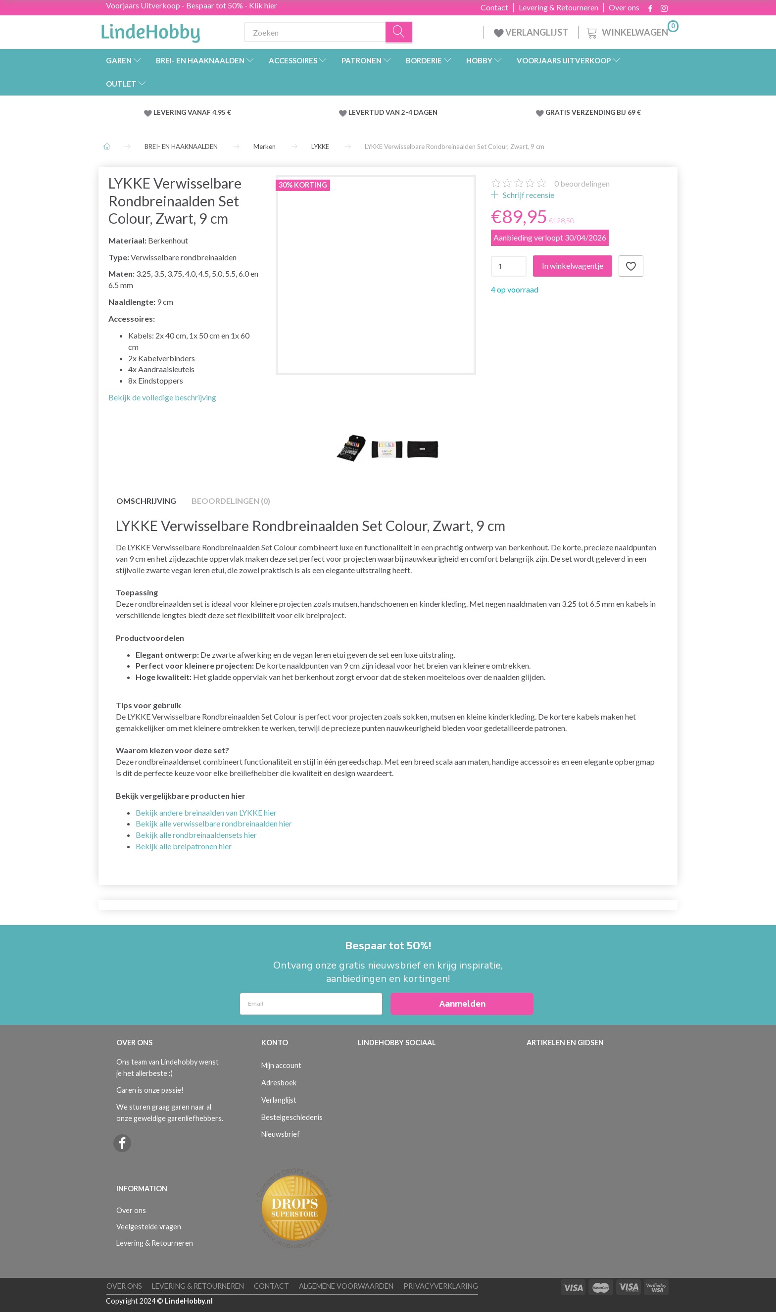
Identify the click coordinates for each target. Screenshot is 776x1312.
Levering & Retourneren (558, 7)
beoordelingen (582, 183)
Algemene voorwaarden (346, 1286)
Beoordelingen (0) (231, 500)
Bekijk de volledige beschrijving (162, 397)
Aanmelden (462, 1003)
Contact (494, 7)
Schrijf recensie (527, 194)
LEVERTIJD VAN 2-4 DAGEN (392, 112)
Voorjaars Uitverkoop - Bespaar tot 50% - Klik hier (191, 5)
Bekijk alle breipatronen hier (184, 846)
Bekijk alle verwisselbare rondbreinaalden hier (214, 823)
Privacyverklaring (440, 1286)
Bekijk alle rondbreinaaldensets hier (196, 834)
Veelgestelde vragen (148, 1226)
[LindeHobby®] (150, 30)
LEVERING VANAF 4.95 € (192, 112)
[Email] (311, 1004)
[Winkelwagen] (631, 31)
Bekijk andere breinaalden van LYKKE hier (206, 812)
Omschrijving (146, 500)
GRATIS (558, 112)
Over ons (624, 7)
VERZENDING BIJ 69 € (606, 112)
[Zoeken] (399, 32)
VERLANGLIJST (531, 32)
